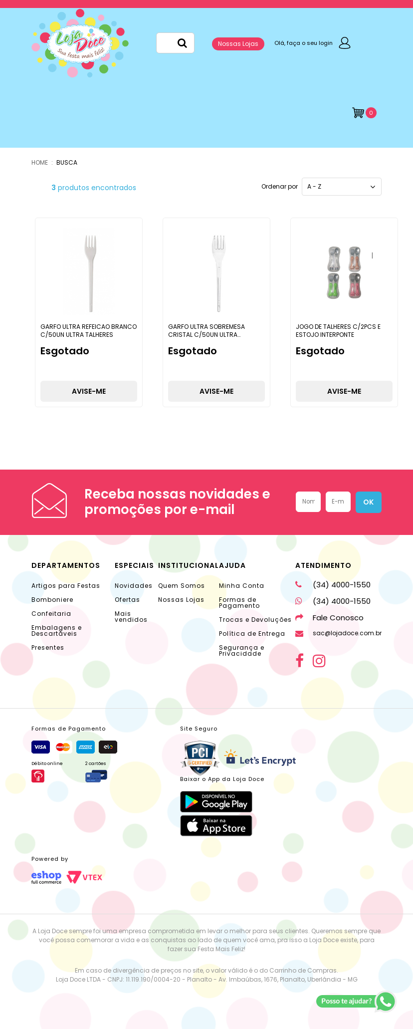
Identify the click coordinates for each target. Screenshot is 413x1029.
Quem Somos (181, 585)
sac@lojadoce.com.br (338, 633)
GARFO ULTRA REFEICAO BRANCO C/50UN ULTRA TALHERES (88, 330)
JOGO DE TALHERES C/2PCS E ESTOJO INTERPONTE (338, 330)
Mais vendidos (131, 616)
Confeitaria (51, 613)
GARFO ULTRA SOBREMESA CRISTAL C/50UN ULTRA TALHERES (206, 334)
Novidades (134, 585)
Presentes (47, 647)
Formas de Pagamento (239, 602)
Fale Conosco (329, 617)
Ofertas (127, 599)
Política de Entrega (252, 633)
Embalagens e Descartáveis (56, 630)
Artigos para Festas (65, 585)
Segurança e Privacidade (241, 650)
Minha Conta (241, 585)
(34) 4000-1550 (333, 584)
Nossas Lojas (238, 43)
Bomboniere (52, 599)
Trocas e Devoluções (255, 619)
